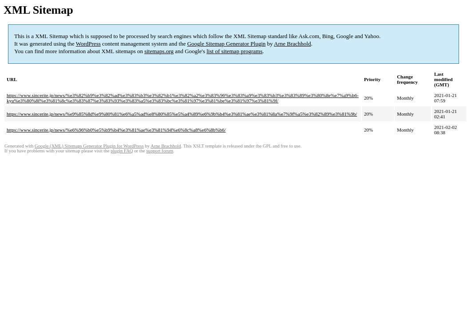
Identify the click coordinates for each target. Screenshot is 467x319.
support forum (159, 150)
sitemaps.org (159, 51)
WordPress (88, 43)
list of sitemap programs (234, 51)
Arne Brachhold (292, 43)
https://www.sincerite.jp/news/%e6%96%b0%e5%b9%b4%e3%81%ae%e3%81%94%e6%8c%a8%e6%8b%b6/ (116, 129)
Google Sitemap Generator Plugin (226, 43)
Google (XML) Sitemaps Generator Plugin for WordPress (89, 146)
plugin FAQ (122, 150)
